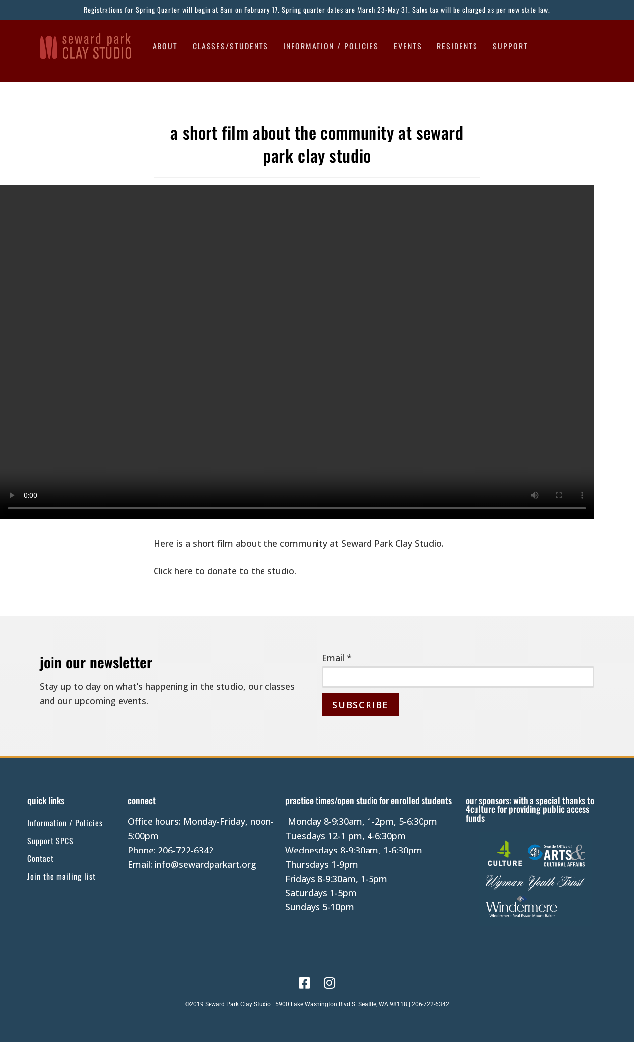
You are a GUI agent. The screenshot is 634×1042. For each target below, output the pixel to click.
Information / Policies (331, 46)
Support (510, 46)
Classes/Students (230, 46)
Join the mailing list (61, 876)
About (165, 46)
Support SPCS (50, 841)
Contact (40, 858)
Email (337, 657)
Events (408, 46)
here (183, 571)
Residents (457, 46)
